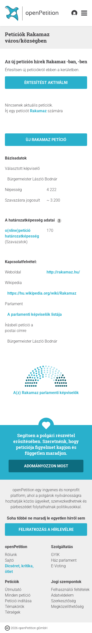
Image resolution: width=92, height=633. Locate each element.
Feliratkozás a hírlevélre (46, 529)
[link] (84, 13)
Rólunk (11, 554)
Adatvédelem (62, 595)
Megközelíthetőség (67, 606)
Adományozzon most (46, 466)
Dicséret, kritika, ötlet (19, 569)
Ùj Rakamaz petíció (46, 139)
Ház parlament (64, 560)
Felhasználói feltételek (70, 589)
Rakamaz (38, 111)
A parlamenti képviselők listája (34, 314)
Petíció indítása (18, 601)
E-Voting (58, 566)
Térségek (12, 612)
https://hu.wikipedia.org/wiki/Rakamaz (41, 293)
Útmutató (13, 589)
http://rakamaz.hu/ (63, 272)
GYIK (55, 554)
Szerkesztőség (63, 601)
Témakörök (14, 606)
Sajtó (9, 560)
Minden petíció (17, 595)
